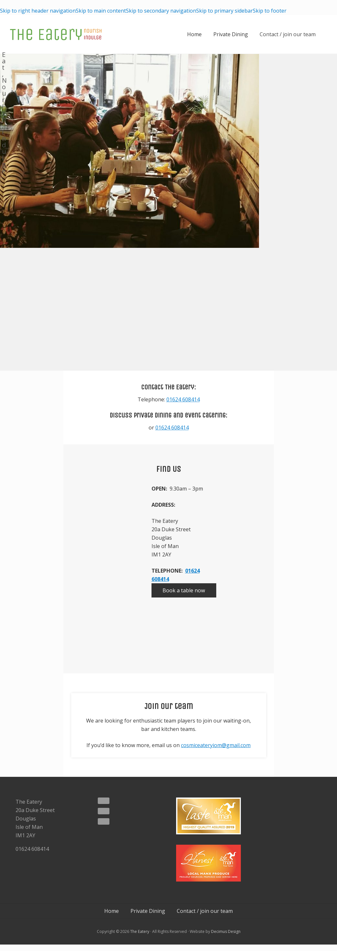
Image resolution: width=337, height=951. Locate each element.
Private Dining (230, 34)
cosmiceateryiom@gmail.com (216, 745)
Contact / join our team (288, 34)
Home (194, 34)
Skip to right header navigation (38, 10)
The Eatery (139, 931)
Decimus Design (226, 931)
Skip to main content (101, 10)
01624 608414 (183, 399)
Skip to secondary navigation (161, 10)
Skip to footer (269, 10)
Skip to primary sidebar (224, 10)
